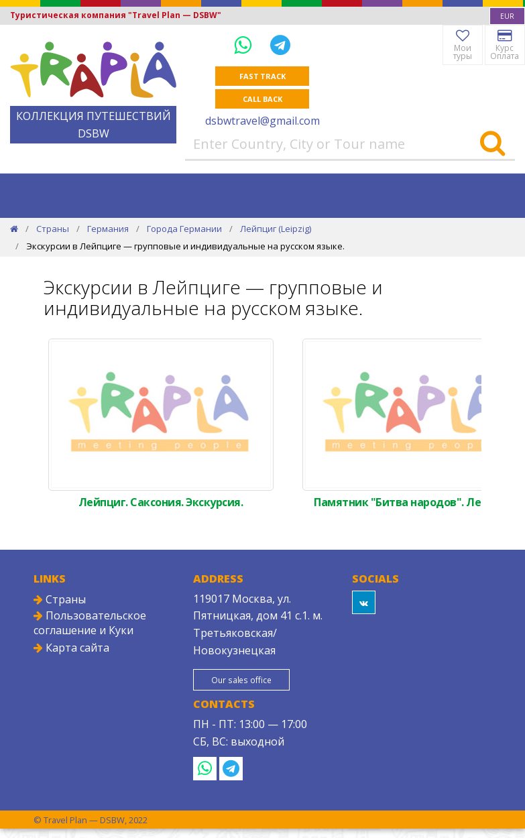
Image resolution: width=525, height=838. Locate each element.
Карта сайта (71, 647)
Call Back (262, 99)
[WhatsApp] (245, 44)
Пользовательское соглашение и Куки (90, 623)
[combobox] (507, 16)
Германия (108, 229)
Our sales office (242, 680)
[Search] (492, 144)
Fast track (262, 76)
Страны (52, 229)
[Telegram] (280, 44)
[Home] (14, 229)
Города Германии (184, 229)
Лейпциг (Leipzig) (275, 229)
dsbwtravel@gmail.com (262, 120)
